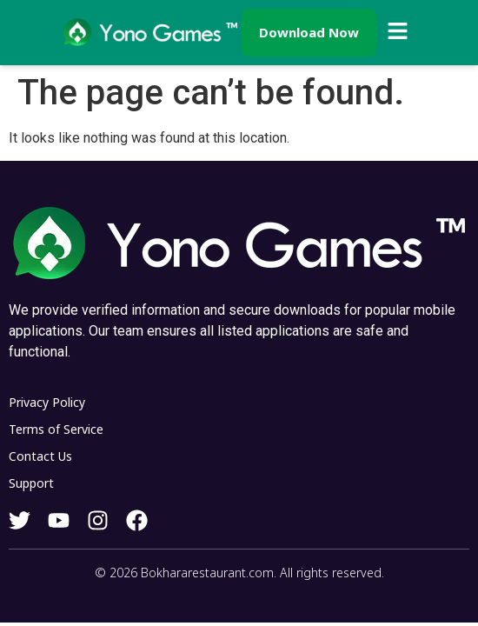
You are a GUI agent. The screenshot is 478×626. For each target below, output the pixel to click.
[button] (398, 32)
